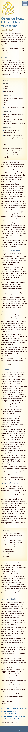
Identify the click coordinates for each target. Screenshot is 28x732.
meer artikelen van (15, 708)
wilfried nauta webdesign (17, 730)
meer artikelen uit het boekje (15, 717)
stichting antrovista (6, 730)
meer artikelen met (10, 712)
